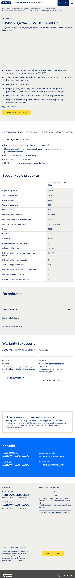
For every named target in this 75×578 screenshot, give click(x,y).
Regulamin (28, 573)
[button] (59, 566)
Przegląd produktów (12, 122)
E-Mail (19, 418)
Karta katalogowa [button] (36, 308)
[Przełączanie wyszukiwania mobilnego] (60, 3)
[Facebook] (67, 566)
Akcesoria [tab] (7, 340)
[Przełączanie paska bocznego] (66, 3)
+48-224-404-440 (15, 446)
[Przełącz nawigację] (72, 3)
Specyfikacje (32, 122)
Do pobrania (47, 122)
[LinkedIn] (64, 566)
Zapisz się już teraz (53, 544)
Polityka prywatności (53, 571)
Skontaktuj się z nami (16, 103)
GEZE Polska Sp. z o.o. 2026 (11, 571)
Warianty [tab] (43, 340)
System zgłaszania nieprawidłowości (31, 571)
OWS (44, 571)
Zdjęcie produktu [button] (36, 300)
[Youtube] (70, 566)
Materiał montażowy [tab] (25, 340)
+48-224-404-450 (15, 455)
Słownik (21, 573)
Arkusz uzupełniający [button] (36, 316)
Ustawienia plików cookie (10, 573)
